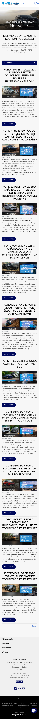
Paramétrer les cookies (23, 705)
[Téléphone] (23, 3)
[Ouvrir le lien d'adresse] (20, 667)
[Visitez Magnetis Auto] (19, 714)
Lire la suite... (9, 124)
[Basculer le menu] (35, 3)
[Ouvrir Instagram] (23, 688)
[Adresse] (29, 3)
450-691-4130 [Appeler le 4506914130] (25, 678)
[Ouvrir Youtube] (19, 688)
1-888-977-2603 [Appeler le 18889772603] (23, 675)
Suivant (34, 626)
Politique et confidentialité (20, 703)
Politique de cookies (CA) (9, 705)
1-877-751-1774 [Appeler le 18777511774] (21, 673)
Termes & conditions (7, 703)
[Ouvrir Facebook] (15, 688)
